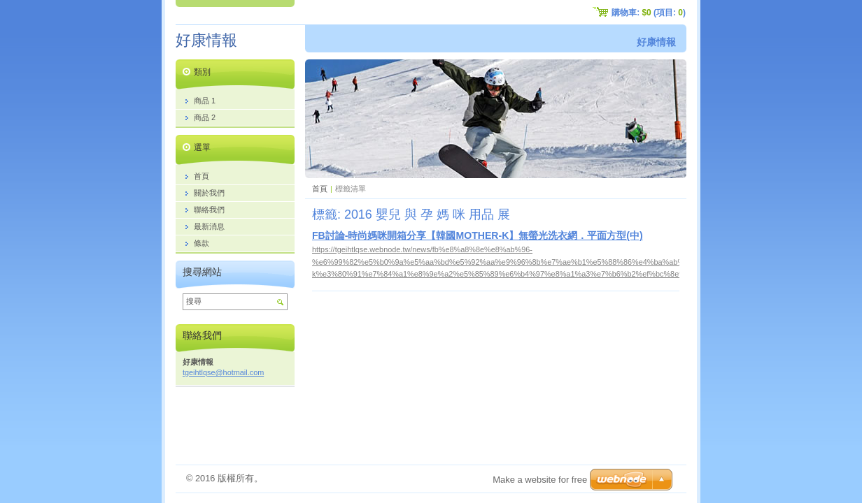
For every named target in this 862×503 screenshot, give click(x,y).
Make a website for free (540, 479)
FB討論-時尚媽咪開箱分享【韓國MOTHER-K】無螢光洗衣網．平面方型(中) (477, 235)
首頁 (319, 188)
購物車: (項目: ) (649, 12)
